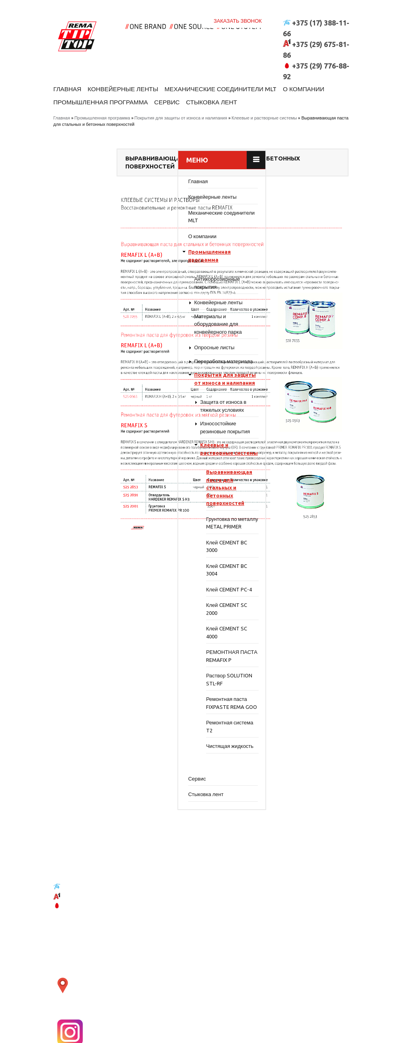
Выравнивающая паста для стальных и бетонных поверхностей (113, 506)
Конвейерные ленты (131, 78)
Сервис (233, 95)
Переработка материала (107, 364)
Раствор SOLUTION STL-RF (113, 706)
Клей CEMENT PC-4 (113, 615)
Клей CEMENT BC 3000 (110, 572)
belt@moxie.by (88, 962)
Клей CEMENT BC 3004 (110, 596)
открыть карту (145, 960)
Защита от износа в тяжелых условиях (107, 417)
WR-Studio (344, 1034)
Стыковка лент (283, 95)
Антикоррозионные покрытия (101, 286)
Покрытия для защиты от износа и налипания (180, 113)
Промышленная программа (159, 95)
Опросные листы (98, 350)
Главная (68, 78)
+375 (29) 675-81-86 (86, 937)
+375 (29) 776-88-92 (86, 946)
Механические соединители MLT (240, 78)
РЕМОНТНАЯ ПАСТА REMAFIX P (112, 682)
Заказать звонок (238, 7)
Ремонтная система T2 (114, 760)
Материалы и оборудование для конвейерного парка (102, 327)
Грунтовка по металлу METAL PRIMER (109, 545)
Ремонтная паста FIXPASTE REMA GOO (110, 733)
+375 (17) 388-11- (83, 927)
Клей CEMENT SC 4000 (110, 659)
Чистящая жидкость (114, 780)
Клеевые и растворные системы (264, 113)
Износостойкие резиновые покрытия (109, 438)
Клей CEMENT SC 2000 (110, 635)
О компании (76, 95)
